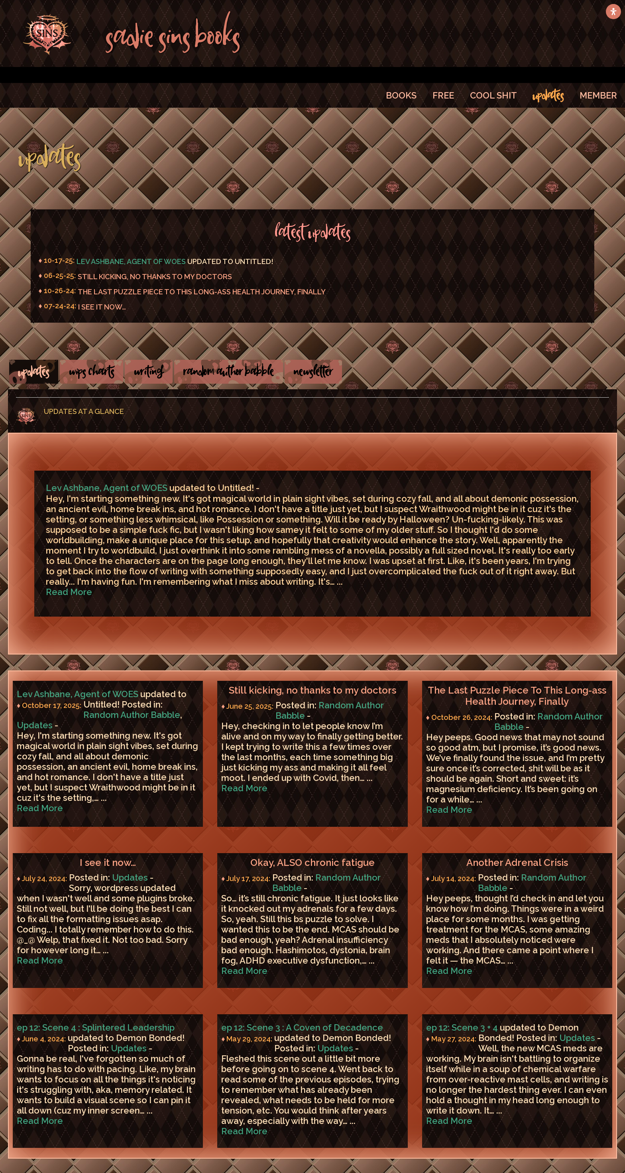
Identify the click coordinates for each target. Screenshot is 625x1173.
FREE (443, 95)
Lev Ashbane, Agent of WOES (131, 261)
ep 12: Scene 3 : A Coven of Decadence (302, 1027)
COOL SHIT (493, 95)
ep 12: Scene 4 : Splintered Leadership (96, 1027)
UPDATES (548, 95)
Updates (35, 725)
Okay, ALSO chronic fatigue (312, 862)
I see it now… (102, 307)
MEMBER (598, 95)
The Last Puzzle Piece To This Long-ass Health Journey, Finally (202, 292)
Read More (69, 592)
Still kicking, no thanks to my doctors (155, 276)
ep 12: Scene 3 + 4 (462, 1027)
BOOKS (401, 95)
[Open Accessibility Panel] (613, 11)
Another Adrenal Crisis (517, 862)
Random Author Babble (131, 715)
